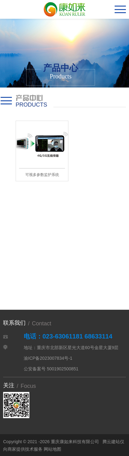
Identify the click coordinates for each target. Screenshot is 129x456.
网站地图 (52, 449)
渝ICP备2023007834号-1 (48, 358)
